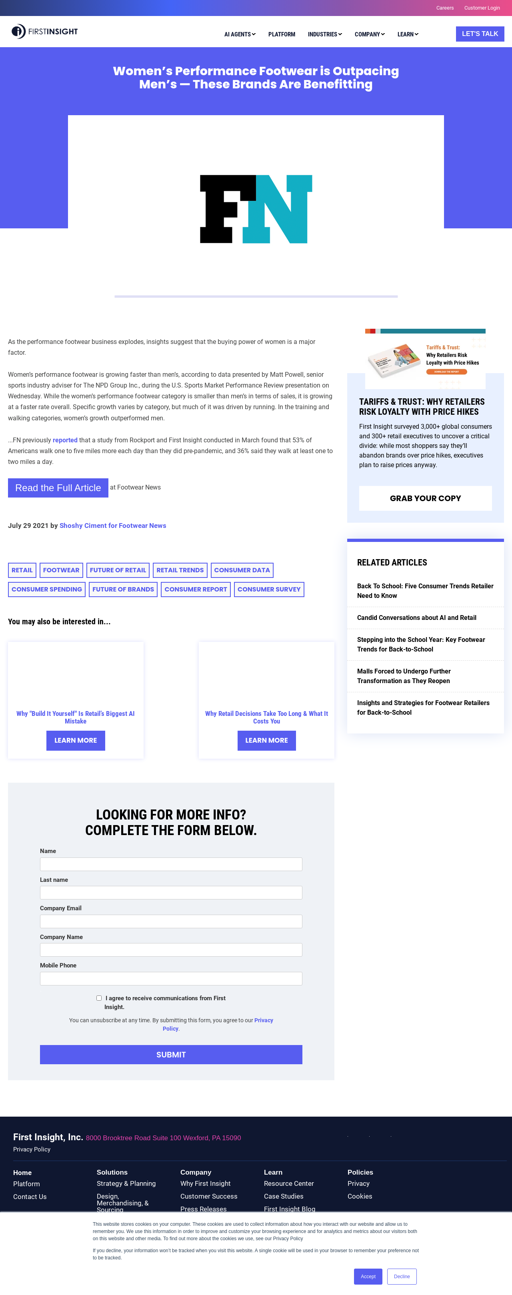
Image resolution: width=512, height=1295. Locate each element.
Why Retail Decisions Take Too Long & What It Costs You (266, 717)
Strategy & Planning (126, 1183)
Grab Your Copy (425, 498)
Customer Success (209, 1196)
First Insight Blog (290, 1209)
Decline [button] (402, 1276)
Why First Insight (205, 1183)
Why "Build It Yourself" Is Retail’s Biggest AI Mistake (75, 717)
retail (22, 570)
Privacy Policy (31, 1149)
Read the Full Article (58, 487)
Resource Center (289, 1183)
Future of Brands (123, 589)
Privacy (359, 1183)
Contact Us (30, 1197)
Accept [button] (368, 1276)
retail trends (180, 570)
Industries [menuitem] (322, 34)
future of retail (118, 570)
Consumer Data (242, 570)
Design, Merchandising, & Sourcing (123, 1203)
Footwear (61, 570)
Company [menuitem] (367, 34)
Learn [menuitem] (406, 34)
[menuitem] (238, 35)
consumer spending (47, 589)
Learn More (75, 740)
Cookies (360, 1196)
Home (22, 1173)
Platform (26, 1184)
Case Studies (284, 1196)
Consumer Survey (269, 589)
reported (65, 440)
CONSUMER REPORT (195, 589)
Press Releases (203, 1209)
